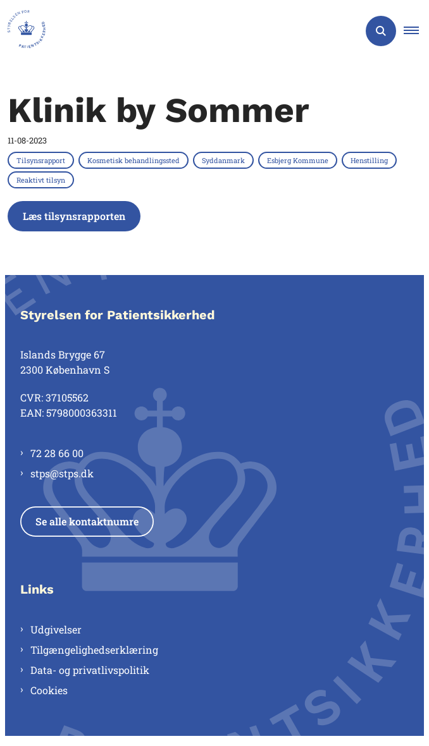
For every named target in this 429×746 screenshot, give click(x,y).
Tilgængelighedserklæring (94, 649)
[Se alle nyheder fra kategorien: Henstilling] (370, 160)
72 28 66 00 (57, 453)
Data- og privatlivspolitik (89, 669)
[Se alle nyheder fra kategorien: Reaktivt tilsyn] (42, 179)
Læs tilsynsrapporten (74, 216)
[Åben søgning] (381, 31)
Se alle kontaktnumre (87, 521)
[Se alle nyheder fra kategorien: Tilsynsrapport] (42, 160)
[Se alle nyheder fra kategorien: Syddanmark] (224, 160)
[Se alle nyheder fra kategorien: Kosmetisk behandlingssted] (134, 160)
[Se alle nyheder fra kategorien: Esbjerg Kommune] (299, 160)
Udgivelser (56, 629)
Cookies (49, 690)
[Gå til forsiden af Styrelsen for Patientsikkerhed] (23, 31)
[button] (416, 30)
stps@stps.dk (62, 473)
